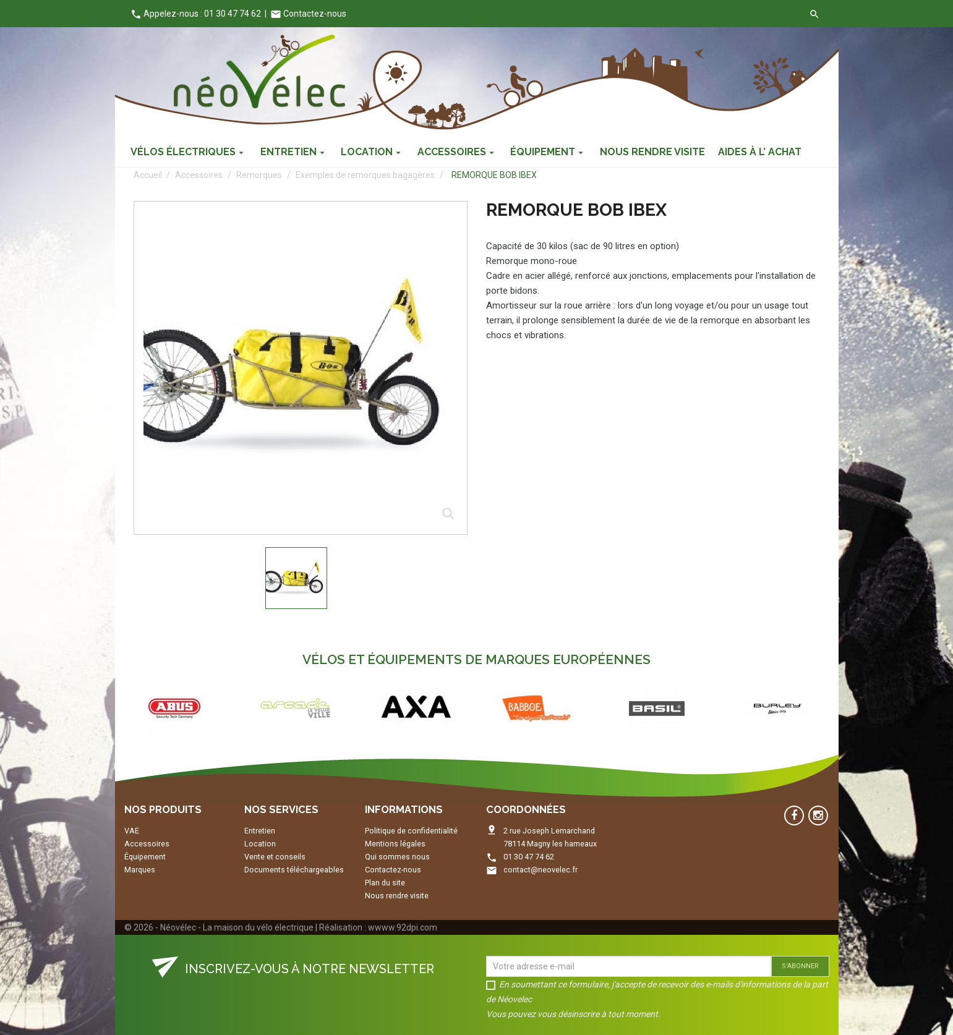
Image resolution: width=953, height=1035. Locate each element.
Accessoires (146, 843)
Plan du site (385, 882)
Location (260, 843)
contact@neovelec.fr (540, 869)
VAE (131, 830)
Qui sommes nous (397, 856)
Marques (139, 869)
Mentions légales (395, 843)
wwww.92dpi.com (402, 927)
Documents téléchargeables (294, 869)
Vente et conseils (275, 856)
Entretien (259, 830)
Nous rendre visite (397, 895)
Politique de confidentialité (411, 830)
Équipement (145, 856)
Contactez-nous (308, 14)
